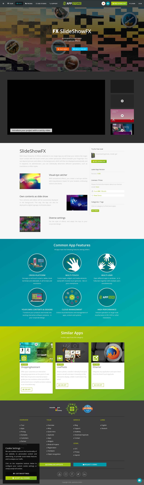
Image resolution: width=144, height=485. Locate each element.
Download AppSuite (54, 465)
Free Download (119, 3)
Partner (23, 441)
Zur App (27, 389)
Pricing (28, 3)
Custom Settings (21, 474)
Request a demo (90, 465)
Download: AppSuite (80, 435)
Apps (19, 3)
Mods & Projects (53, 444)
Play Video (62, 49)
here (97, 187)
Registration (51, 448)
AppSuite (50, 435)
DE (140, 3)
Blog (75, 425)
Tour (10, 3)
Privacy (76, 452)
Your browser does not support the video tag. (56, 107)
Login (132, 3)
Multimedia (95, 210)
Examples (23, 435)
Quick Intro (51, 432)
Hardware (51, 451)
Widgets (50, 441)
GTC (75, 449)
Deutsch (103, 428)
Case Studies (41, 3)
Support (54, 3)
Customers (24, 438)
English (103, 425)
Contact (76, 438)
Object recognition (54, 454)
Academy (77, 432)
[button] (3, 3)
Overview (50, 425)
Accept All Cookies (21, 478)
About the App (79, 49)
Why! (49, 428)
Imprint (76, 455)
